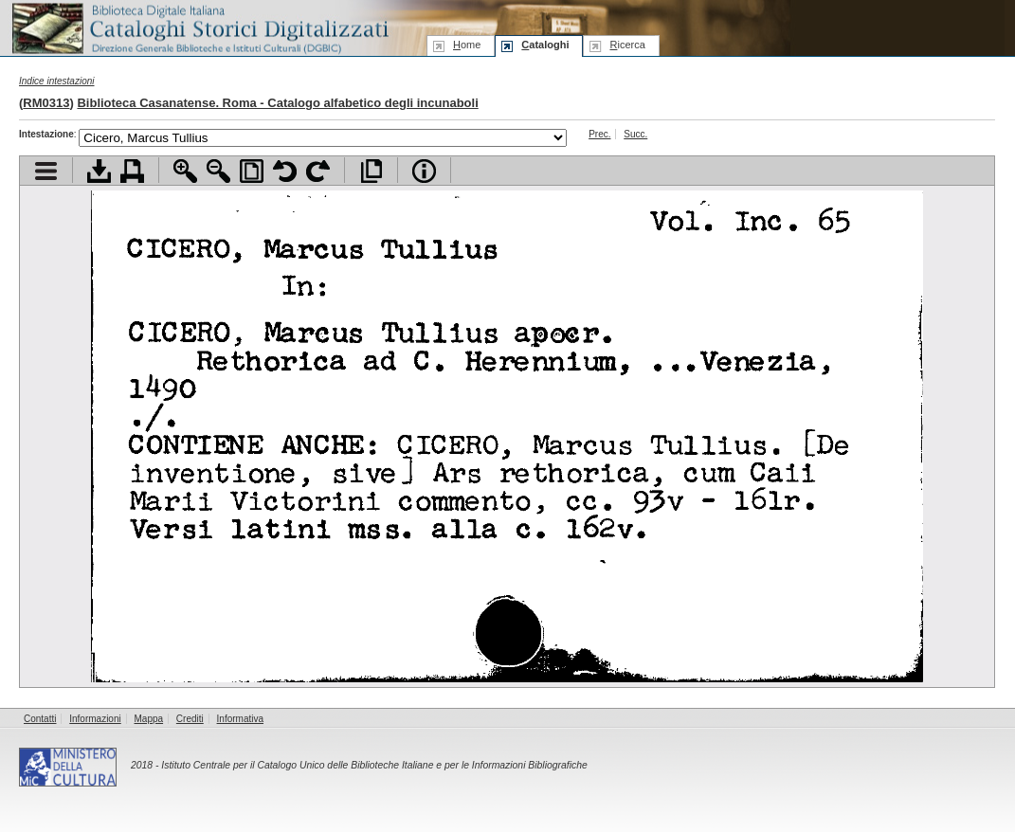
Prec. (599, 134)
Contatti (40, 719)
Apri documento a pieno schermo (371, 171)
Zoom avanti (185, 171)
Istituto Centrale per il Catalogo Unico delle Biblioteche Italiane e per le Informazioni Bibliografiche (374, 765)
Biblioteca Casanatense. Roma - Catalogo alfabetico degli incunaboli (277, 103)
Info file (424, 171)
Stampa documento (132, 171)
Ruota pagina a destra (318, 171)
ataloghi (545, 44)
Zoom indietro (218, 171)
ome (466, 44)
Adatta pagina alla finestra (251, 171)
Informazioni (94, 719)
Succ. (635, 134)
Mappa (149, 719)
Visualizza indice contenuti (46, 171)
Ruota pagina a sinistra (285, 171)
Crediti (190, 719)
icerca (626, 44)
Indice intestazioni (57, 81)
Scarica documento (99, 171)
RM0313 (46, 103)
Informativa (240, 719)
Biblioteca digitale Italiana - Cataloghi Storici (199, 27)
